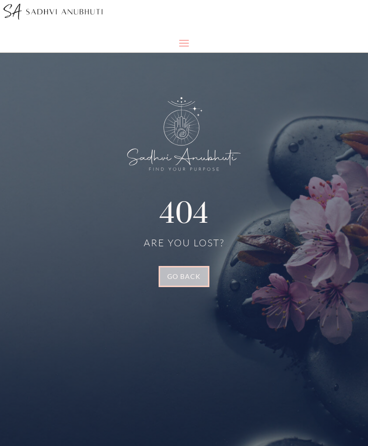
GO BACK (184, 276)
